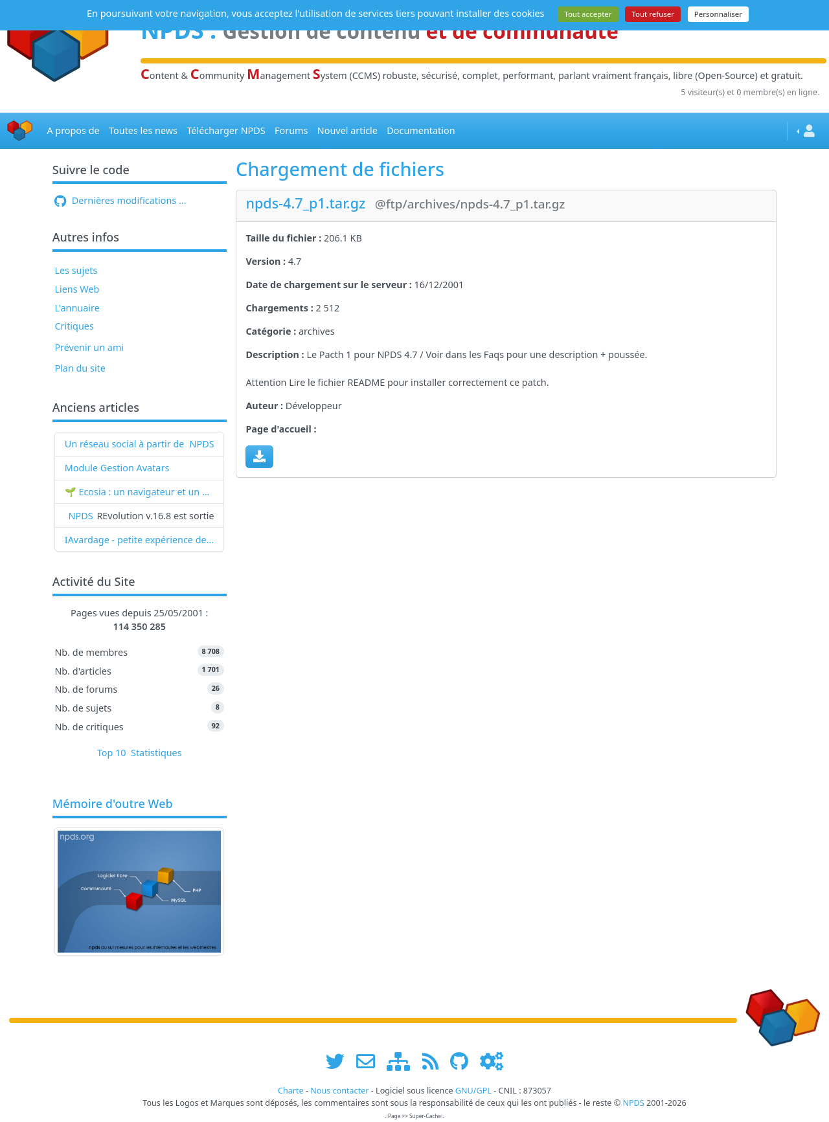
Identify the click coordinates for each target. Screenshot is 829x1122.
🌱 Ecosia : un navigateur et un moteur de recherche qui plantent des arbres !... (139, 492)
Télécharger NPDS (226, 130)
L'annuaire (76, 308)
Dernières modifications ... (120, 200)
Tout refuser (652, 14)
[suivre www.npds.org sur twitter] (340, 1061)
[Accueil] (20, 131)
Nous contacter (339, 1090)
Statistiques (156, 752)
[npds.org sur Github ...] (463, 1061)
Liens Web (76, 289)
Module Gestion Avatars (117, 468)
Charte (291, 1090)
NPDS (202, 444)
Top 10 (111, 752)
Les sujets (75, 270)
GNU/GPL (473, 1090)
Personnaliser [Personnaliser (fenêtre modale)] (718, 14)
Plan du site (80, 368)
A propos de (73, 130)
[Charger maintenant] (259, 456)
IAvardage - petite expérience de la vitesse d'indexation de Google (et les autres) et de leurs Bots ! (139, 539)
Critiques (73, 326)
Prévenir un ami (89, 347)
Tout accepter (587, 14)
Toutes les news (143, 130)
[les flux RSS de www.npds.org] (435, 1061)
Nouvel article (347, 130)
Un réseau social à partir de (125, 444)
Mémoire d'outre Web (112, 804)
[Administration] (491, 1061)
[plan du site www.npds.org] (403, 1061)
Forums (291, 130)
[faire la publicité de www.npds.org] (370, 1061)
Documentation (421, 130)
